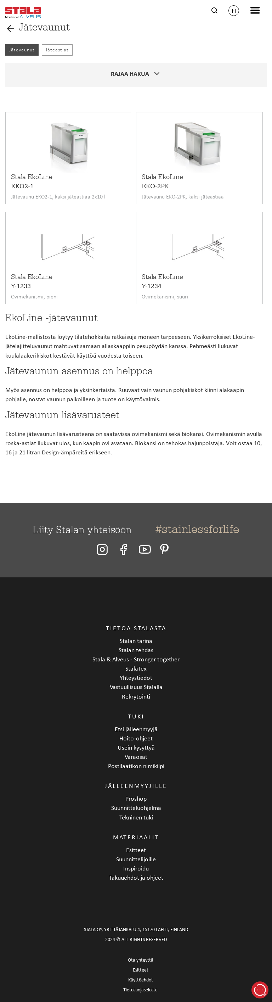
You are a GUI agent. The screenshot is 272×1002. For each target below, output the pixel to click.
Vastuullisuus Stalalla (136, 686)
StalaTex (136, 668)
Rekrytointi (136, 696)
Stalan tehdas (136, 649)
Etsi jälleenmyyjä (136, 729)
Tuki (136, 716)
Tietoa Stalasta (136, 628)
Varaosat (136, 756)
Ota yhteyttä (140, 960)
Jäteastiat (57, 49)
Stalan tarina (136, 640)
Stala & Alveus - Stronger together (136, 659)
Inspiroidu (136, 868)
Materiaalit (136, 837)
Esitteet (136, 849)
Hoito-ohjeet (136, 738)
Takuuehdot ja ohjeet (136, 877)
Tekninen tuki (136, 817)
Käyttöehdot (140, 980)
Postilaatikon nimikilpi (136, 765)
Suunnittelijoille (136, 859)
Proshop (136, 798)
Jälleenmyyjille (136, 785)
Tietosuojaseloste (140, 989)
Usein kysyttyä (136, 747)
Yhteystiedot (136, 677)
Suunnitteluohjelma (136, 807)
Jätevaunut (22, 49)
